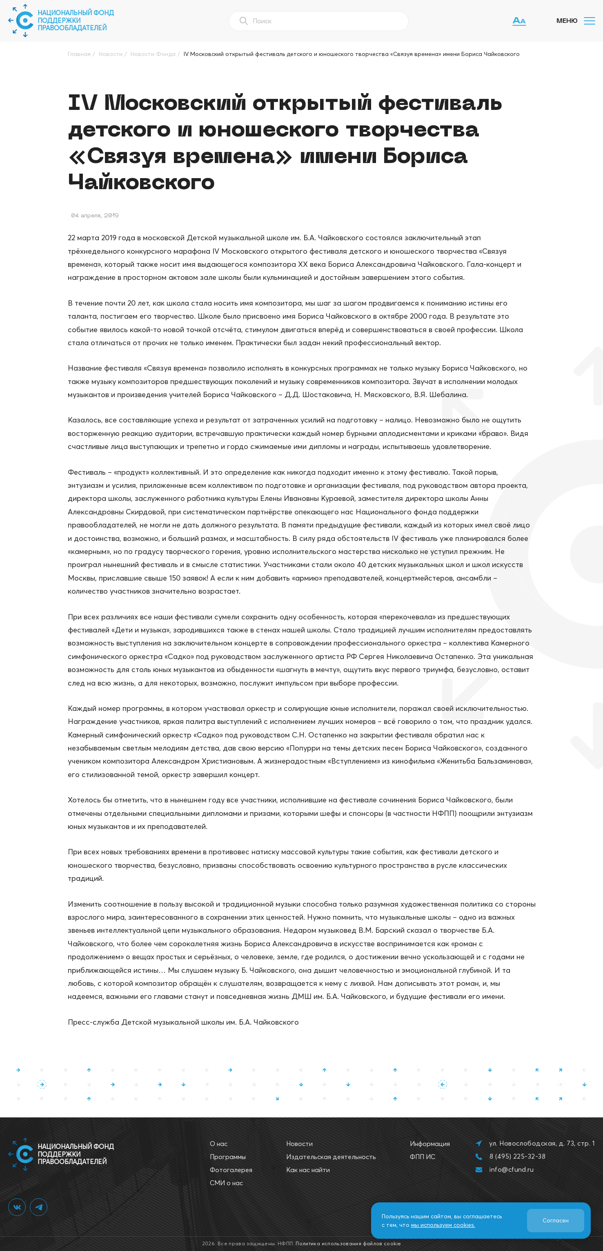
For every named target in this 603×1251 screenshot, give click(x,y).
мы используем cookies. (443, 1225)
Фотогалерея (231, 1170)
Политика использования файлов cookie (348, 1243)
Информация (430, 1143)
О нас (218, 1143)
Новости (299, 1143)
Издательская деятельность (331, 1157)
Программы (228, 1157)
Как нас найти (308, 1170)
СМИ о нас (226, 1183)
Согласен (556, 1220)
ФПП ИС (422, 1157)
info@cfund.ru (512, 1169)
